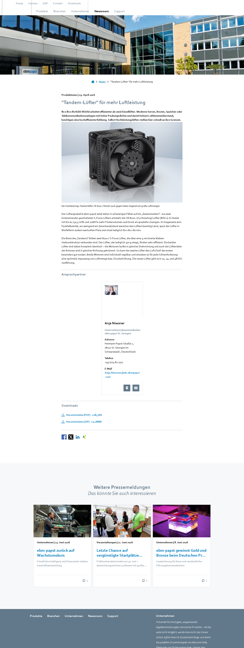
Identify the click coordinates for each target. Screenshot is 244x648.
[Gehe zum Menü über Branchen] (106, 11)
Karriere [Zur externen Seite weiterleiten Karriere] (148, 3)
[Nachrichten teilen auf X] (70, 391)
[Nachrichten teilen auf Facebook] (64, 391)
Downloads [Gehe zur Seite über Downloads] (189, 3)
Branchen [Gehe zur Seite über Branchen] (53, 572)
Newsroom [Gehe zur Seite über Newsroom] (95, 572)
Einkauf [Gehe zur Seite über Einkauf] (138, 636)
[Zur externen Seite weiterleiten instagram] (41, 623)
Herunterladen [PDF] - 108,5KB (84, 369)
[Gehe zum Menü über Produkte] (75, 11)
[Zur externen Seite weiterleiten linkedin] (66, 623)
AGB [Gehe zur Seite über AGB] (127, 636)
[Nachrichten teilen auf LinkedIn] (77, 391)
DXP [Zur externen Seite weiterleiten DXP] (160, 3)
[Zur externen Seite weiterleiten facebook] (32, 623)
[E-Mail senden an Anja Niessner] (175, 340)
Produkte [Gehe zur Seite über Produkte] (36, 572)
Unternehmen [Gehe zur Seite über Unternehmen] (74, 572)
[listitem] (59, 500)
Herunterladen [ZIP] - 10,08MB (84, 375)
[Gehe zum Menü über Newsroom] (172, 11)
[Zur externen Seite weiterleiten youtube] (57, 623)
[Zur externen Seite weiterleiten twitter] (49, 623)
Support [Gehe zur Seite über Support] (112, 572)
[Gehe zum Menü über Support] (201, 11)
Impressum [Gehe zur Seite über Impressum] (153, 636)
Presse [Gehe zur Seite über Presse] (134, 3)
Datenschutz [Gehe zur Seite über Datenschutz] (171, 636)
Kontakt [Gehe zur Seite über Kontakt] (173, 3)
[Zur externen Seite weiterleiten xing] (74, 623)
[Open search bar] (202, 3)
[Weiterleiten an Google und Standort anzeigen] (166, 340)
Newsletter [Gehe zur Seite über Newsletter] (188, 636)
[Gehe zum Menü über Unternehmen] (138, 11)
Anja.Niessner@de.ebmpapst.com (133, 329)
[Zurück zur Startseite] (44, 10)
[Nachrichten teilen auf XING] (84, 391)
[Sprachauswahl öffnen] (210, 3)
